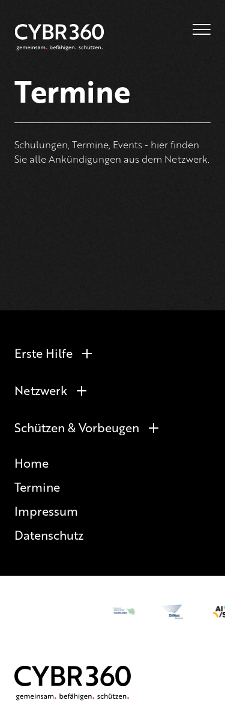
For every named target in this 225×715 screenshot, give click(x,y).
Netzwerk (40, 390)
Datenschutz (48, 534)
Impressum (46, 510)
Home (31, 462)
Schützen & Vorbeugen (76, 427)
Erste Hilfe (43, 353)
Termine (37, 486)
